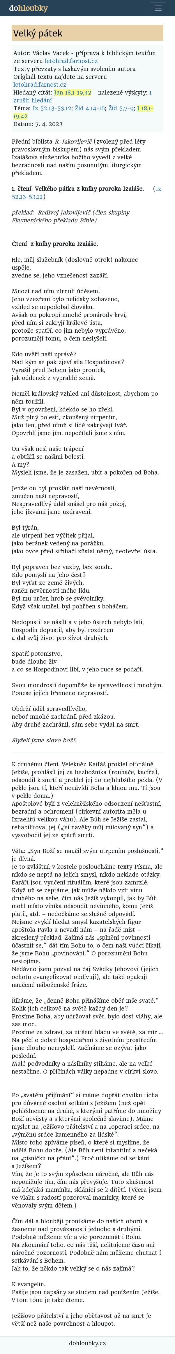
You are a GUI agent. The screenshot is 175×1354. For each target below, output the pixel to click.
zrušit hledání (32, 100)
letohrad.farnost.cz (71, 61)
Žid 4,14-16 (90, 108)
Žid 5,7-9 (121, 108)
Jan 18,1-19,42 (72, 92)
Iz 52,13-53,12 (52, 108)
